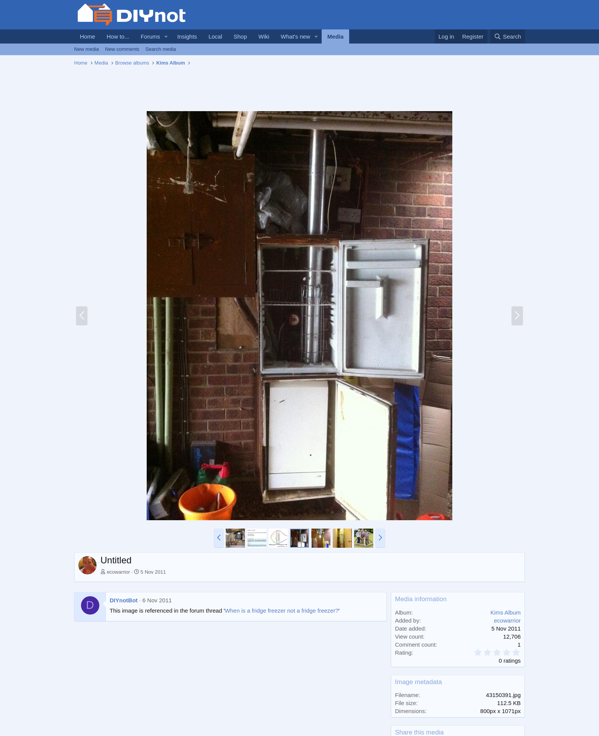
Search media (161, 49)
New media (86, 49)
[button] (166, 36)
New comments (122, 49)
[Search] (507, 36)
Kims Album (506, 612)
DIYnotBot (124, 600)
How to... (118, 36)
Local (215, 36)
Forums (150, 36)
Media (335, 36)
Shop (240, 36)
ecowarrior (118, 572)
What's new (295, 36)
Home (87, 36)
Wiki (264, 36)
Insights (187, 36)
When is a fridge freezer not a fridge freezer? (281, 610)
